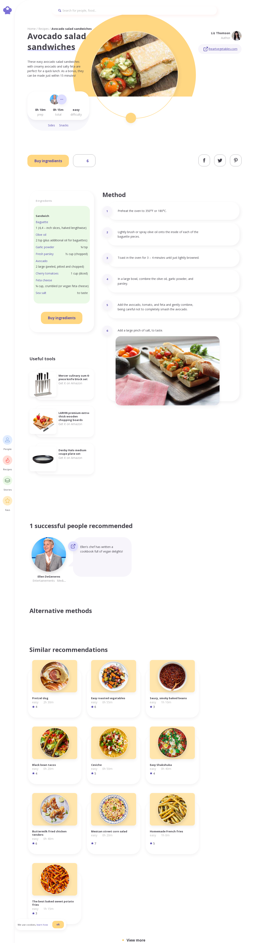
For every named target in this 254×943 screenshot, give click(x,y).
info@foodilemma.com (126, 855)
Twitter (231, 864)
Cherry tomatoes (47, 273)
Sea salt (41, 293)
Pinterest (233, 869)
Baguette (42, 222)
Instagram (234, 855)
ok (61, 927)
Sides (51, 125)
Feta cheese (44, 280)
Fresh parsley (45, 254)
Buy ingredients (48, 160)
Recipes (43, 29)
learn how (45, 927)
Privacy (206, 855)
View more (136, 787)
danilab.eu (133, 931)
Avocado (42, 261)
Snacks (63, 125)
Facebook (233, 860)
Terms (206, 860)
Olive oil (41, 235)
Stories (178, 869)
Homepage (181, 855)
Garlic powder (45, 247)
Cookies (207, 864)
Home (31, 29)
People (178, 860)
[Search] (134, 10)
